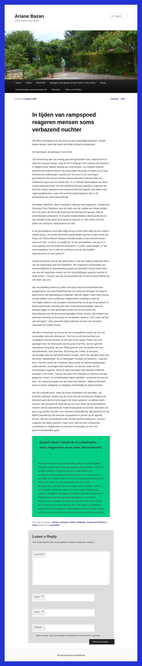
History (56, 522)
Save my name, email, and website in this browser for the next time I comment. (68, 636)
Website (38, 627)
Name (38, 597)
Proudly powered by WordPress (71, 655)
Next (124, 99)
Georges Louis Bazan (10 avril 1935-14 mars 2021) (73, 83)
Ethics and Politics (73, 89)
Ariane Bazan (29, 16)
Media (103, 83)
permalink (55, 525)
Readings (81, 522)
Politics (73, 522)
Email (38, 612)
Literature (64, 522)
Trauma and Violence (95, 522)
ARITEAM (40, 83)
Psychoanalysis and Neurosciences (31, 89)
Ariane (29, 83)
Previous (113, 99)
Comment (39, 554)
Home (18, 83)
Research (56, 89)
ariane (35, 525)
